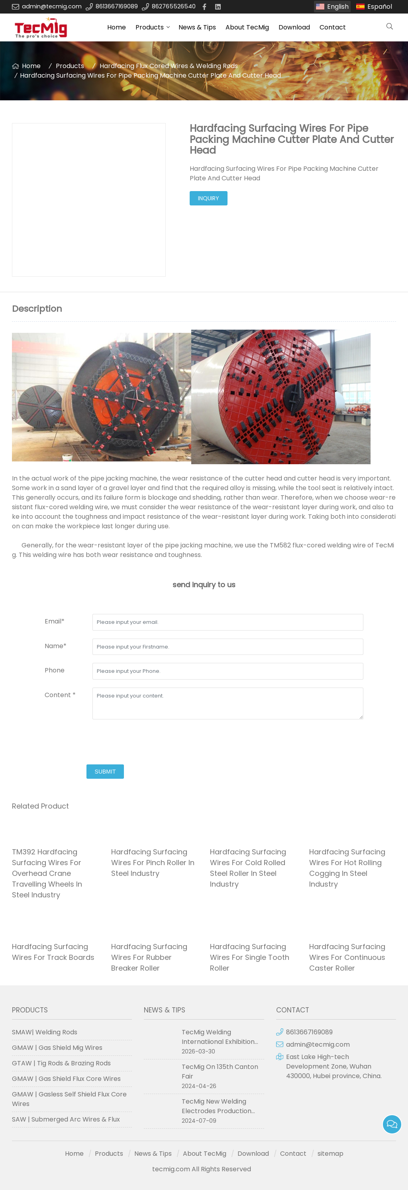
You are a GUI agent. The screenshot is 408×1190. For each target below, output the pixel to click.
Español (379, 6)
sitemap (330, 1153)
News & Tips (197, 27)
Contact (333, 27)
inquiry (208, 198)
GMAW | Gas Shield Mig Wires (57, 1047)
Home (116, 27)
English (338, 6)
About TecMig (247, 27)
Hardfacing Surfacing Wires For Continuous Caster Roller (347, 957)
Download (294, 27)
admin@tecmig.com (52, 6)
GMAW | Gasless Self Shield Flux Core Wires (69, 1099)
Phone (55, 670)
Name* (56, 646)
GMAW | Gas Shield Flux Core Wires (66, 1078)
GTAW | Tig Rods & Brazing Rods (61, 1063)
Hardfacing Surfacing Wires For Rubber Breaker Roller (149, 957)
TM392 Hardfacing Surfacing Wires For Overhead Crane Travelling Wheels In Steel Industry (47, 873)
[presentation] (105, 742)
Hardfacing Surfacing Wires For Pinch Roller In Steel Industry (152, 862)
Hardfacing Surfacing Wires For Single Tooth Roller (249, 957)
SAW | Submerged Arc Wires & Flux (66, 1119)
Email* (55, 621)
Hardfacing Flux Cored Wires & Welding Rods (169, 65)
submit (105, 771)
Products (149, 27)
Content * (60, 695)
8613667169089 (117, 6)
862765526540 (174, 6)
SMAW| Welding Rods (44, 1032)
